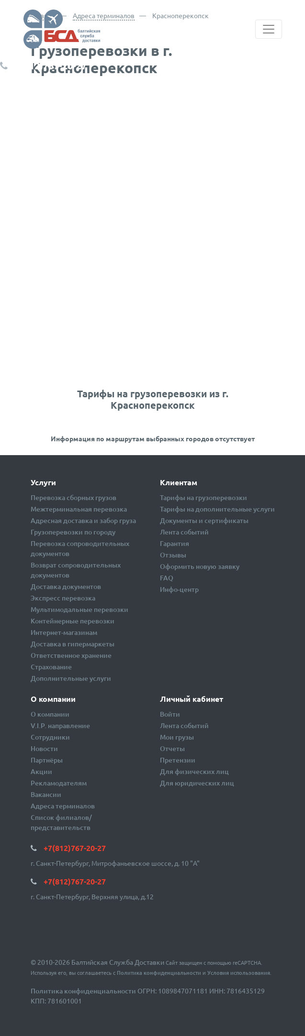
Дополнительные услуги (71, 678)
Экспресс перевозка (63, 597)
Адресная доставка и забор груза (83, 520)
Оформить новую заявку (199, 566)
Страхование (51, 666)
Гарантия (174, 543)
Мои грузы (177, 737)
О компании (50, 714)
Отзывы (173, 554)
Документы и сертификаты (204, 520)
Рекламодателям (59, 782)
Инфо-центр (179, 589)
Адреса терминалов (104, 15)
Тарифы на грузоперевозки (203, 497)
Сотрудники (50, 737)
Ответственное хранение (71, 655)
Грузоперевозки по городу (73, 531)
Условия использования (238, 973)
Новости (44, 748)
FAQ (166, 577)
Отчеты (172, 748)
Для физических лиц (194, 771)
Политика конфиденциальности (159, 973)
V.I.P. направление (60, 725)
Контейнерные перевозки (72, 620)
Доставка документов (66, 586)
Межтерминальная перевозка (79, 508)
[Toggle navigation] (268, 29)
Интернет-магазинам (64, 632)
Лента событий (184, 531)
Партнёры (47, 759)
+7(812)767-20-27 (48, 65)
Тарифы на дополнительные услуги (217, 508)
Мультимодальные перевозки (79, 609)
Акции (41, 771)
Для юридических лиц (197, 782)
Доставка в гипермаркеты (72, 643)
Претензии (177, 759)
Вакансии (46, 794)
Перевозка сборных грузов (73, 497)
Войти (170, 714)
